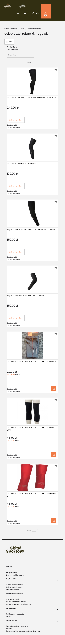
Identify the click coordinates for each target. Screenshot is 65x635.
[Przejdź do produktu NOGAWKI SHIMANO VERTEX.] (32, 147)
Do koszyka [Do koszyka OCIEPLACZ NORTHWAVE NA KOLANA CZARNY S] (53, 388)
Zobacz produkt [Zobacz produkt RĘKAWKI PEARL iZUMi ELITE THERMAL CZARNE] (15, 252)
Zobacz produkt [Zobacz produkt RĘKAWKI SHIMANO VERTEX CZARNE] (15, 318)
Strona (29, 62)
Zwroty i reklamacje (15, 575)
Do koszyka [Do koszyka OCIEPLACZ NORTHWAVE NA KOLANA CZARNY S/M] (53, 454)
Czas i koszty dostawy (16, 601)
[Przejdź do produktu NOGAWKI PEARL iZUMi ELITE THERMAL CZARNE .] (32, 81)
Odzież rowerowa (34, 29)
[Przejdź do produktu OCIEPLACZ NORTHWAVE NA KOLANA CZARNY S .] (32, 345)
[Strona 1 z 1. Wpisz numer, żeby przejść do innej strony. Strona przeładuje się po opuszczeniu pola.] (34, 62)
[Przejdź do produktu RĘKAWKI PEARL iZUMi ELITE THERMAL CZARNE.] (32, 213)
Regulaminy (11, 572)
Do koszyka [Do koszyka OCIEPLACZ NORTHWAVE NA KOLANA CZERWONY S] (53, 520)
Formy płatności (13, 599)
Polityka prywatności (15, 614)
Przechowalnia (13, 589)
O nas (8, 616)
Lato (22, 29)
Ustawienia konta (14, 587)
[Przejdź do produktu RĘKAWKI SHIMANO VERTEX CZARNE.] (32, 279)
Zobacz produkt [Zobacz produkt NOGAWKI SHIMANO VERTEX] (15, 186)
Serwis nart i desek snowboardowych (23, 631)
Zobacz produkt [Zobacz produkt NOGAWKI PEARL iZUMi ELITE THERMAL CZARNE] (15, 120)
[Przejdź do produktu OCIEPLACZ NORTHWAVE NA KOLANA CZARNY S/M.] (32, 411)
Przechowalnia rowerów (17, 626)
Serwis (9, 628)
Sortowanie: (12, 49)
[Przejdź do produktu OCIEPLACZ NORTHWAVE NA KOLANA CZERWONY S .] (32, 477)
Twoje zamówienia (14, 584)
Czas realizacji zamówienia (18, 604)
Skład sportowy (10, 29)
